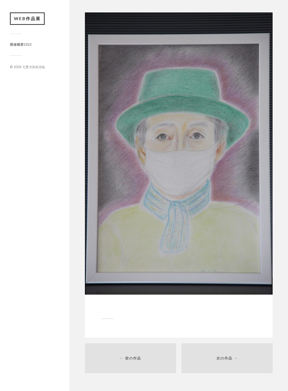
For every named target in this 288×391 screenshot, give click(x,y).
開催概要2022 (21, 44)
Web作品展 (27, 18)
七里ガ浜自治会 (33, 67)
